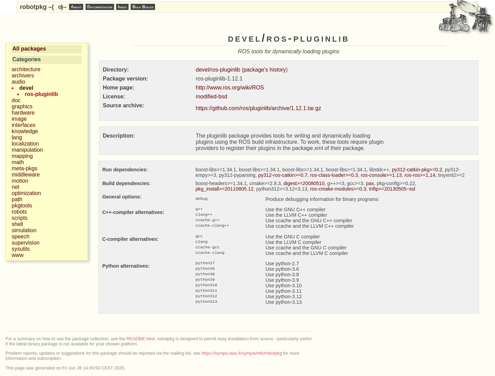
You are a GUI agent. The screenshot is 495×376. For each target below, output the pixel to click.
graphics (22, 106)
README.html (140, 338)
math (18, 162)
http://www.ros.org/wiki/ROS (230, 87)
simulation (24, 230)
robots (19, 212)
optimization (26, 193)
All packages (29, 49)
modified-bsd (212, 96)
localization (25, 144)
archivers (23, 75)
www (18, 255)
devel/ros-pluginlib (218, 70)
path (17, 199)
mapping (22, 156)
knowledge (25, 131)
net (15, 187)
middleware (26, 175)
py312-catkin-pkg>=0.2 (417, 169)
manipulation (27, 150)
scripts (20, 218)
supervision (26, 243)
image (19, 119)
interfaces (23, 125)
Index (122, 6)
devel (26, 88)
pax (370, 183)
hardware (23, 113)
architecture (26, 69)
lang (17, 137)
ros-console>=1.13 (381, 175)
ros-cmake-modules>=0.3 (338, 189)
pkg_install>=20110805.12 (225, 189)
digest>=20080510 (304, 183)
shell (17, 224)
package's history (264, 70)
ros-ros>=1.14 (420, 175)
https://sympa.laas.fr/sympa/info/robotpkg (242, 353)
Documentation (99, 6)
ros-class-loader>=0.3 (334, 175)
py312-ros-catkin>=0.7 (282, 175)
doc (16, 100)
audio (18, 82)
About (76, 6)
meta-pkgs (24, 168)
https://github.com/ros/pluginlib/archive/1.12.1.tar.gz (258, 108)
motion (20, 181)
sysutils (21, 249)
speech (21, 236)
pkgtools (22, 205)
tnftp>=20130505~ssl (392, 189)
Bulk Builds (142, 6)
